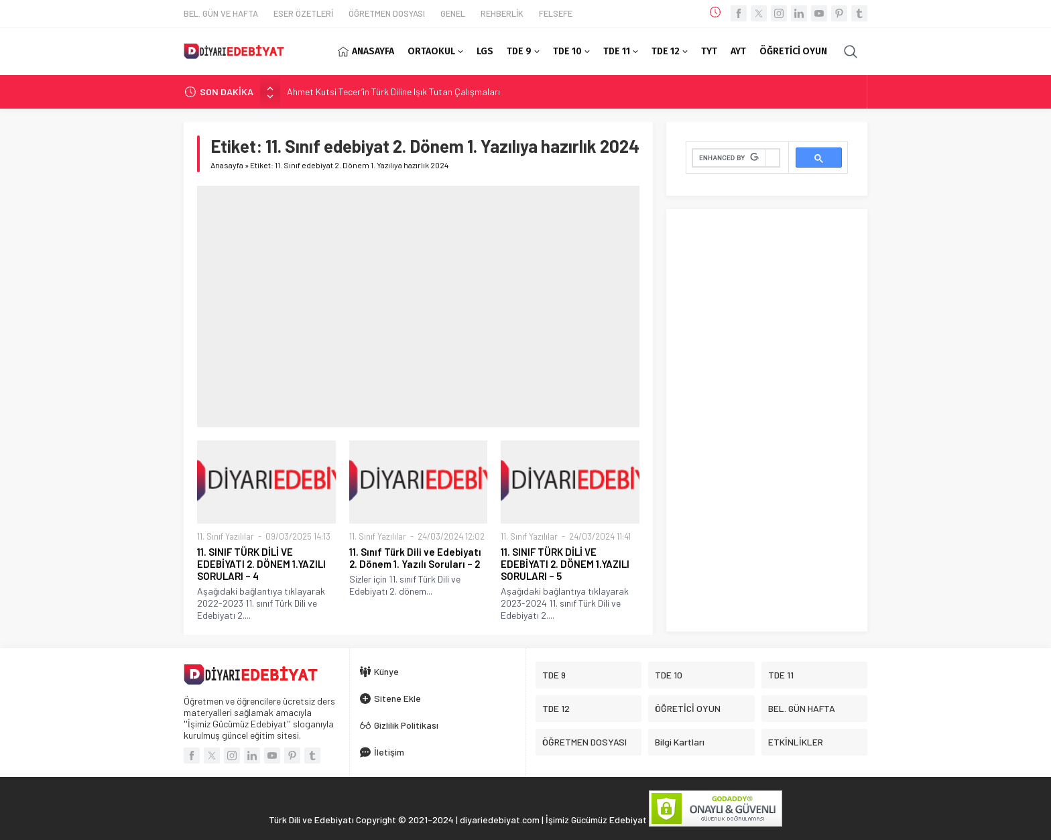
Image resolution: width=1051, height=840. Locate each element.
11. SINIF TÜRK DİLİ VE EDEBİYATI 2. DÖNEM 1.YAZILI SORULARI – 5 (565, 564)
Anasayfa (226, 165)
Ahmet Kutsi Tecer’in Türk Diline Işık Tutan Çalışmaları (393, 91)
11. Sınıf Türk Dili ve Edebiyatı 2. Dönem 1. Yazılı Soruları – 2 (415, 558)
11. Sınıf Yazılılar (225, 536)
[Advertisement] (418, 306)
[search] (729, 158)
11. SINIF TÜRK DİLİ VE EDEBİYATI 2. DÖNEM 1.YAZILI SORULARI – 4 (261, 564)
